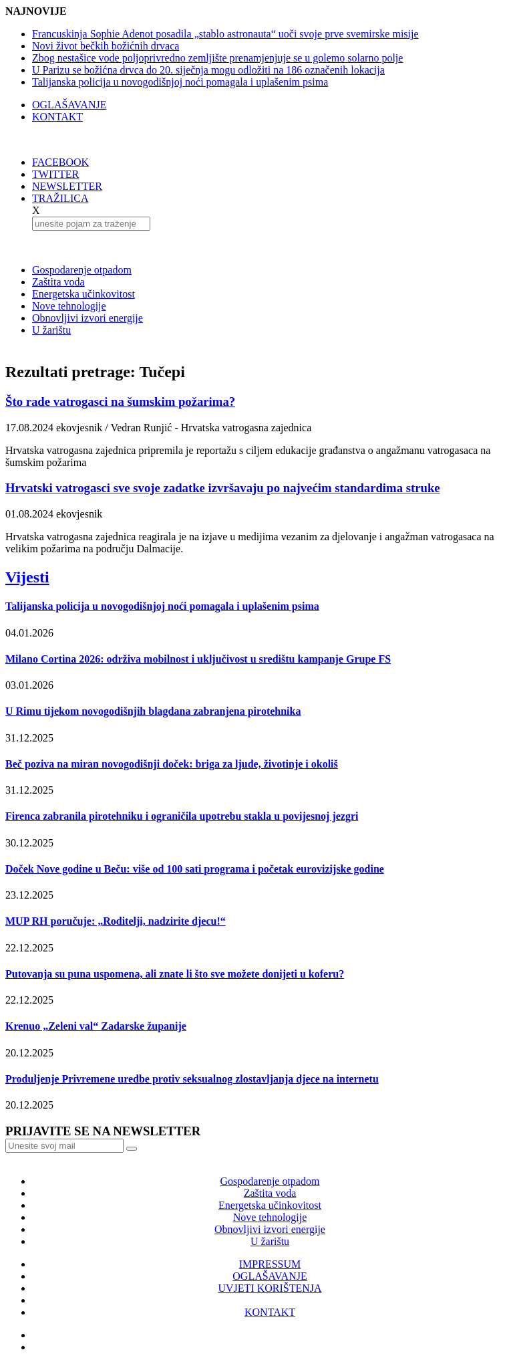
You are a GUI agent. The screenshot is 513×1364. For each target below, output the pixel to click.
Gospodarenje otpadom (82, 269)
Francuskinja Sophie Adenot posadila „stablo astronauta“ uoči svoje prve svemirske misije (225, 33)
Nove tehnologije (69, 306)
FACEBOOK (60, 162)
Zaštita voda (58, 282)
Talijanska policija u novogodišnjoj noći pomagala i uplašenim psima (180, 82)
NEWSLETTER (67, 186)
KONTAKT (57, 116)
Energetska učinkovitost (83, 294)
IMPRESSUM (270, 1264)
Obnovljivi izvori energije (87, 318)
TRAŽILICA (60, 198)
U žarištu (51, 330)
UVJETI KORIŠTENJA (269, 1288)
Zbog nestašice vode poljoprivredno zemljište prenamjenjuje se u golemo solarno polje (217, 58)
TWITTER (55, 174)
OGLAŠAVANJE (69, 104)
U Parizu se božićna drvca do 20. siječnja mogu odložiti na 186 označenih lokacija (208, 70)
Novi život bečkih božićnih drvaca (105, 45)
